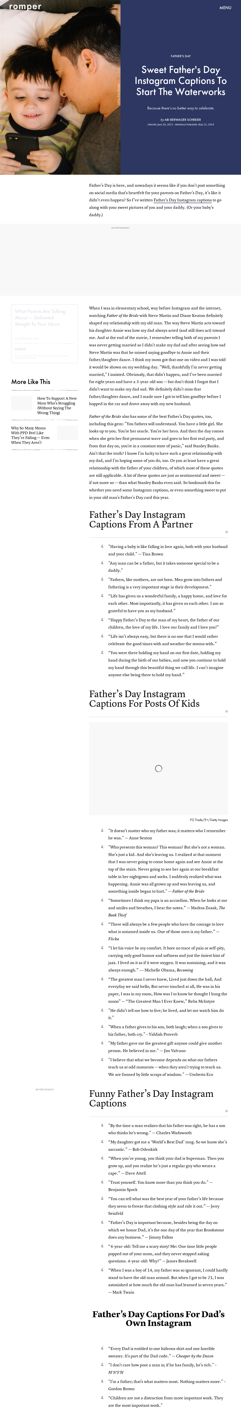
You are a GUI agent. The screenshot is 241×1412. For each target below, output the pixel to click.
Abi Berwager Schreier (183, 120)
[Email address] (44, 341)
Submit (20, 352)
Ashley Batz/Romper (118, 94)
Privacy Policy (31, 361)
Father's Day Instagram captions (183, 200)
